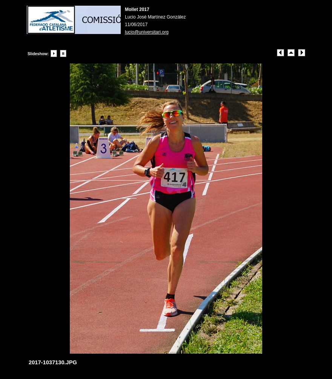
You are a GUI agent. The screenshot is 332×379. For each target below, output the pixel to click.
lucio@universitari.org (147, 32)
